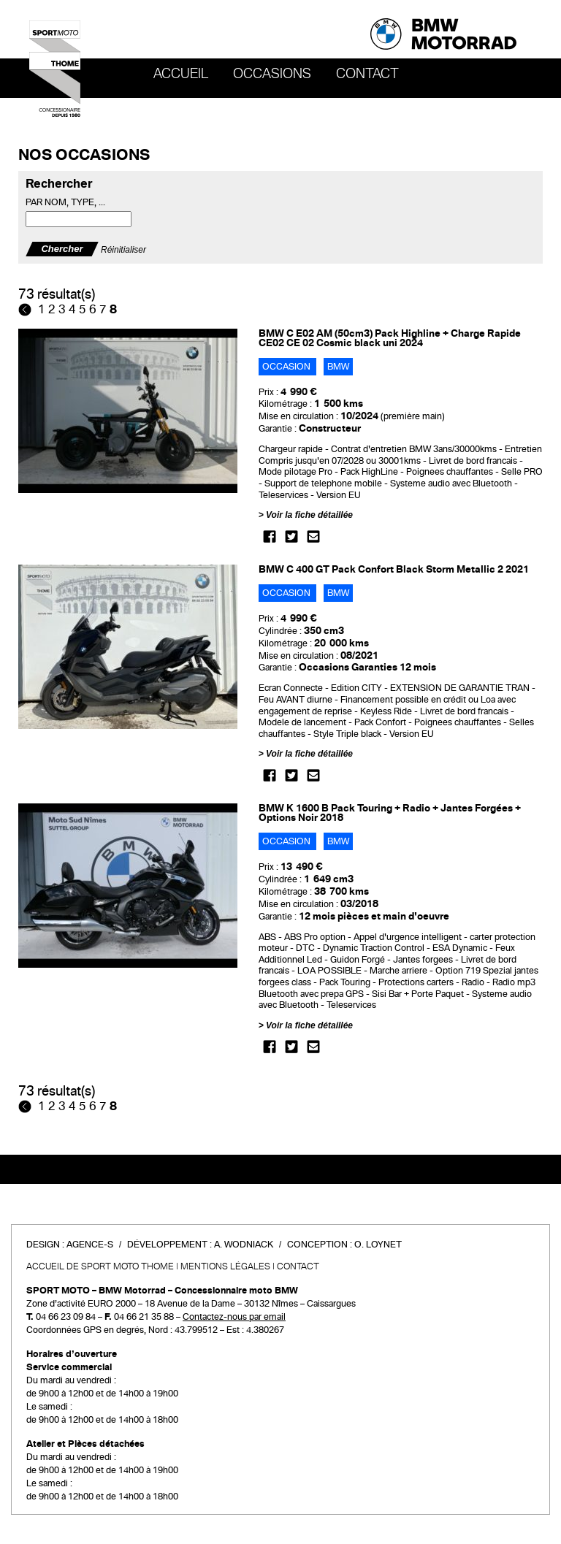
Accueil (180, 73)
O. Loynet (378, 1244)
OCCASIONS (272, 73)
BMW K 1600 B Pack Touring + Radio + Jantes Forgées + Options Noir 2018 (390, 813)
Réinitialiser (123, 249)
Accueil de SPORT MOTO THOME (100, 1266)
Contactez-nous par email (234, 1317)
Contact (367, 73)
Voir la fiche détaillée (309, 515)
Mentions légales (225, 1266)
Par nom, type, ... (65, 202)
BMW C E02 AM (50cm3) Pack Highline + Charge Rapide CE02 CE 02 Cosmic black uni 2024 (390, 338)
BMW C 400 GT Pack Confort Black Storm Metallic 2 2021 (394, 569)
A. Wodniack (243, 1244)
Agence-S (89, 1244)
